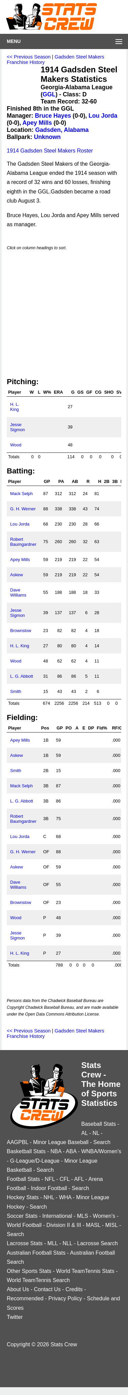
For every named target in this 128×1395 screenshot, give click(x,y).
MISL (111, 1225)
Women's (104, 1216)
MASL (93, 1225)
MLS (82, 1216)
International (57, 1216)
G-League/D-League (35, 1161)
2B (106, 481)
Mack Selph (21, 493)
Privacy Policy (65, 1298)
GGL (49, 94)
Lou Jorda (103, 115)
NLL (67, 1243)
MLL (52, 1243)
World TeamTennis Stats (85, 1271)
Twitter (15, 1317)
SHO (109, 392)
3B (115, 481)
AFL (79, 1179)
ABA (71, 1151)
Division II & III (63, 1225)
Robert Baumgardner (23, 542)
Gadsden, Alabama (62, 129)
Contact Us (47, 1289)
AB (75, 481)
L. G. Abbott (21, 676)
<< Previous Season (29, 57)
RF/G (117, 727)
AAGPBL (17, 1142)
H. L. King (14, 407)
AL (84, 1133)
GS (80, 392)
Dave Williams (18, 592)
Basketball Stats (26, 1151)
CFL (65, 1179)
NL (95, 1133)
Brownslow (20, 630)
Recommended (25, 1298)
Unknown (47, 137)
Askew (16, 574)
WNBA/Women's (101, 1151)
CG (98, 392)
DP (91, 727)
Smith (15, 691)
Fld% (102, 727)
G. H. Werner (23, 508)
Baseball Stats (98, 1124)
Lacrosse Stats (25, 1243)
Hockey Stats (23, 1197)
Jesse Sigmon (17, 427)
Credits (74, 1289)
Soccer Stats (22, 1216)
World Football (24, 1225)
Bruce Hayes (53, 115)
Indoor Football (49, 1188)
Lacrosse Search (97, 1243)
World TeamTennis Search (38, 1280)
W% (47, 392)
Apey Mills (37, 122)
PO (69, 727)
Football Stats (23, 1179)
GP (47, 481)
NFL (50, 1179)
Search (102, 1142)
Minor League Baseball (61, 1142)
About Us (18, 1289)
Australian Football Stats (36, 1253)
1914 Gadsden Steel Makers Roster (50, 151)
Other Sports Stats (29, 1271)
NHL (48, 1197)
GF (89, 392)
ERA (58, 392)
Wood (15, 444)
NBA (55, 1151)
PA (61, 481)
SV (119, 392)
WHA (65, 1197)
